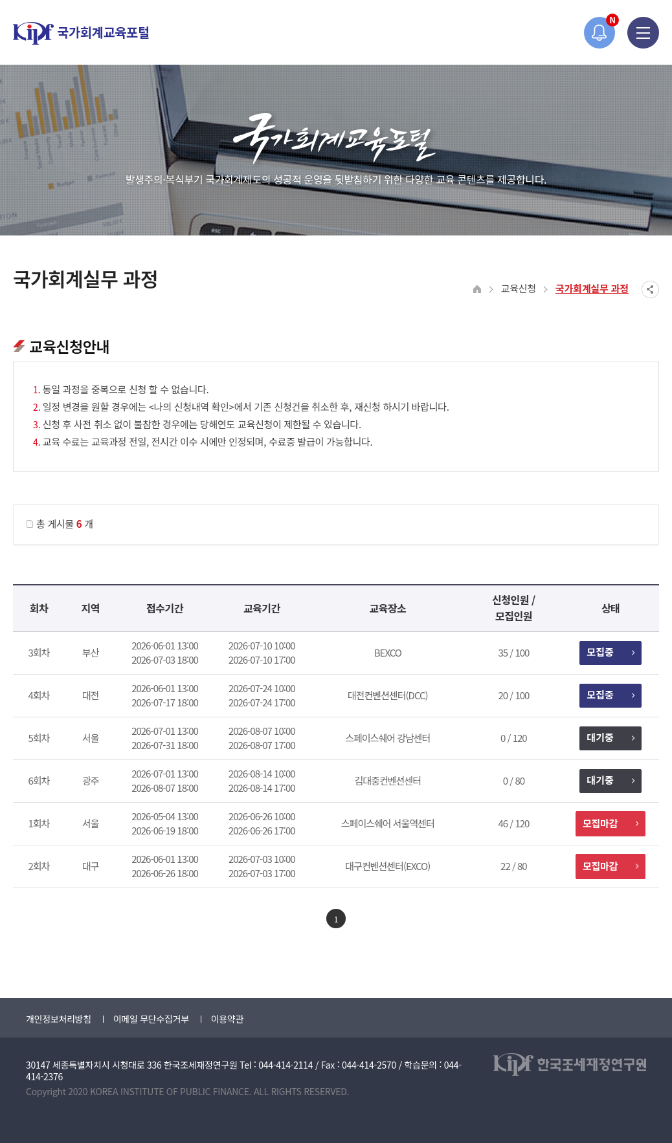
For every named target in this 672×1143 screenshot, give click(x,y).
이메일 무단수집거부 (151, 1018)
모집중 (610, 652)
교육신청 (518, 288)
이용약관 (227, 1018)
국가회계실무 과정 (592, 288)
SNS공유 (650, 289)
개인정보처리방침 (58, 1018)
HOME (477, 289)
